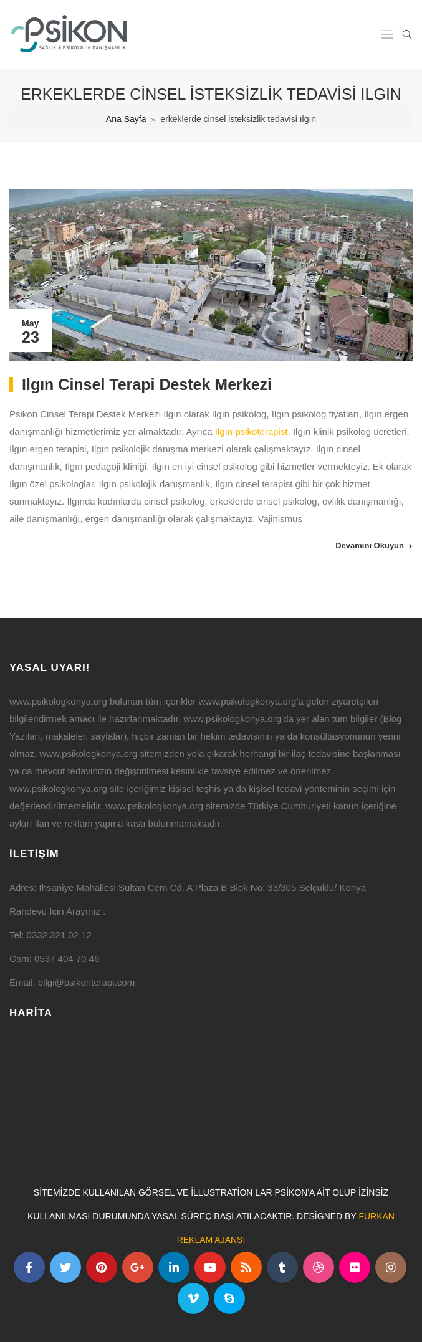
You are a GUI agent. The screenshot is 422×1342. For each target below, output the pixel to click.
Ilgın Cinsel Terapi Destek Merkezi (147, 384)
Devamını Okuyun (369, 545)
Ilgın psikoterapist (251, 431)
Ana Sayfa (126, 119)
